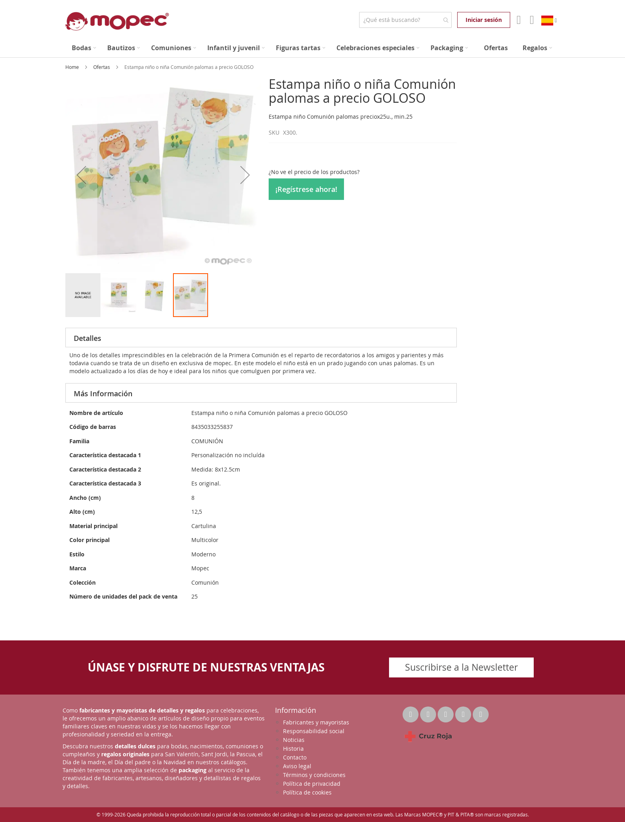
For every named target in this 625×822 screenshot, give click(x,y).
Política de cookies (307, 792)
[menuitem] (84, 48)
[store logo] (117, 21)
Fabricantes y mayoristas (316, 722)
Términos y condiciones (314, 775)
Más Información (103, 393)
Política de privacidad (311, 783)
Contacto (295, 757)
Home (72, 67)
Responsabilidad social (313, 731)
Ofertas (102, 67)
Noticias (294, 740)
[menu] (312, 48)
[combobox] (405, 20)
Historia (293, 748)
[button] (81, 174)
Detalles (87, 338)
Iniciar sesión (484, 19)
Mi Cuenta (518, 20)
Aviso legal (297, 766)
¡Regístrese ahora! (306, 189)
